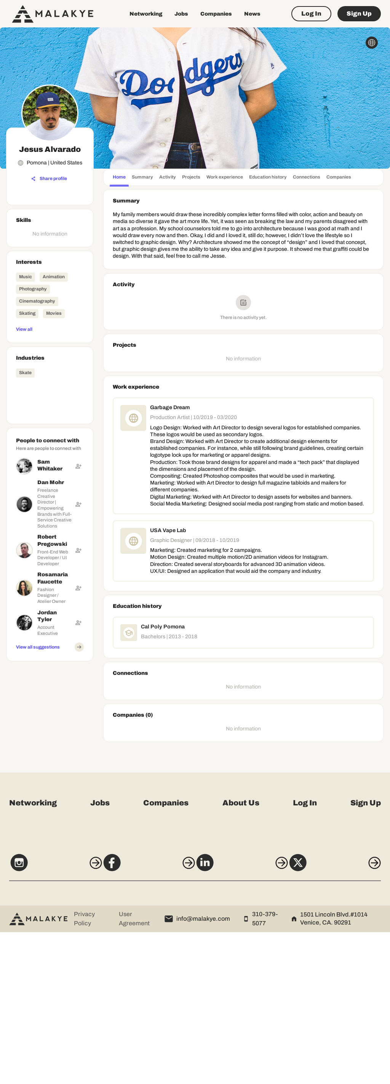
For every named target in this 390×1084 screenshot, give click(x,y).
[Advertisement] (50, 779)
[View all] (50, 328)
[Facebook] (146, 1018)
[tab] (119, 178)
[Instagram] (47, 1018)
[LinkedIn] (244, 1018)
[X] (343, 1018)
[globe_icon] (372, 43)
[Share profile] (49, 178)
